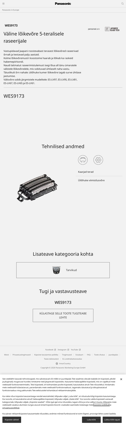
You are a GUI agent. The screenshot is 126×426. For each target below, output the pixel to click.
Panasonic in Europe (10, 10)
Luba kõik (91, 419)
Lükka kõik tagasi (112, 419)
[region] (63, 400)
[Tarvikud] (63, 325)
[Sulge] (121, 379)
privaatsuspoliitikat (10, 407)
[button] (63, 370)
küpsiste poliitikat (101, 405)
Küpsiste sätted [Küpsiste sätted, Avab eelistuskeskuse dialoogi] (12, 419)
